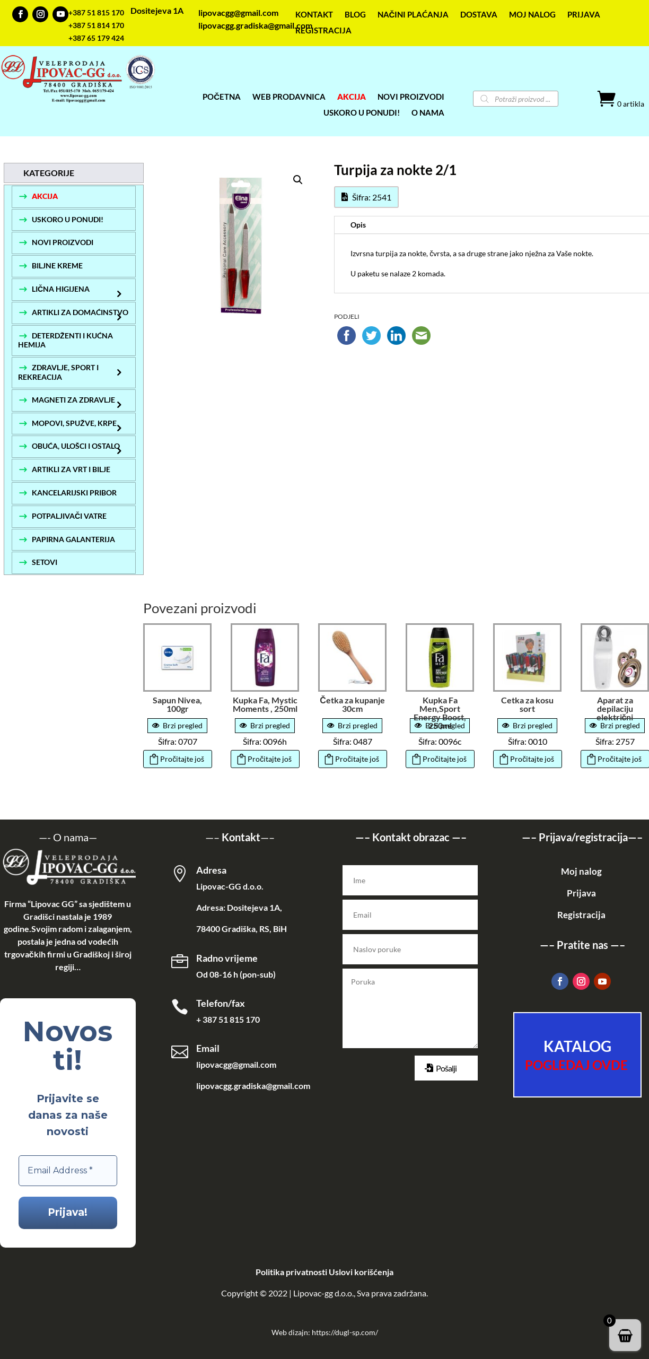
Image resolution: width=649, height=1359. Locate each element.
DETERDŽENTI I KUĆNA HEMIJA (65, 340)
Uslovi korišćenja (361, 1272)
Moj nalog (581, 871)
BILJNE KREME (57, 265)
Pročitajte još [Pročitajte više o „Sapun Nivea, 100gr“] (182, 758)
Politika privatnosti (291, 1272)
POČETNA (222, 97)
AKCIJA (351, 97)
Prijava (581, 893)
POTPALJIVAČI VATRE (69, 515)
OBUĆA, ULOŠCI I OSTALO (76, 445)
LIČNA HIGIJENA (61, 288)
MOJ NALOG (532, 15)
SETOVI (44, 562)
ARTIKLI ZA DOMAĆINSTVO (80, 312)
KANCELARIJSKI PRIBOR (74, 492)
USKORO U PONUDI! (361, 113)
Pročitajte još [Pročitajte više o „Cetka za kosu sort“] (532, 758)
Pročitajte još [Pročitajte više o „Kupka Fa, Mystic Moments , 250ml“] (270, 758)
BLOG (355, 15)
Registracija (581, 914)
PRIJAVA (583, 15)
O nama (71, 837)
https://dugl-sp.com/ (345, 1332)
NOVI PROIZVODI (62, 242)
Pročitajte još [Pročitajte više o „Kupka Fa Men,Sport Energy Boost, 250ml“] (445, 758)
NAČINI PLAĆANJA (413, 15)
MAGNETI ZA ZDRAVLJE (73, 399)
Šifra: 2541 (371, 197)
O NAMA (427, 113)
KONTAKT (314, 15)
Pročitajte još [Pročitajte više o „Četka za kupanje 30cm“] (357, 758)
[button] (298, 179)
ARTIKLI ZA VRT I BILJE (71, 469)
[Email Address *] (68, 1170)
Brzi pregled (177, 725)
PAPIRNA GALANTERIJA (73, 539)
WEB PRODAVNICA (289, 97)
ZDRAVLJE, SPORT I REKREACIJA (58, 372)
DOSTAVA (478, 15)
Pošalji (446, 1068)
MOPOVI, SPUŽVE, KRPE (74, 423)
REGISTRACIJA (323, 31)
